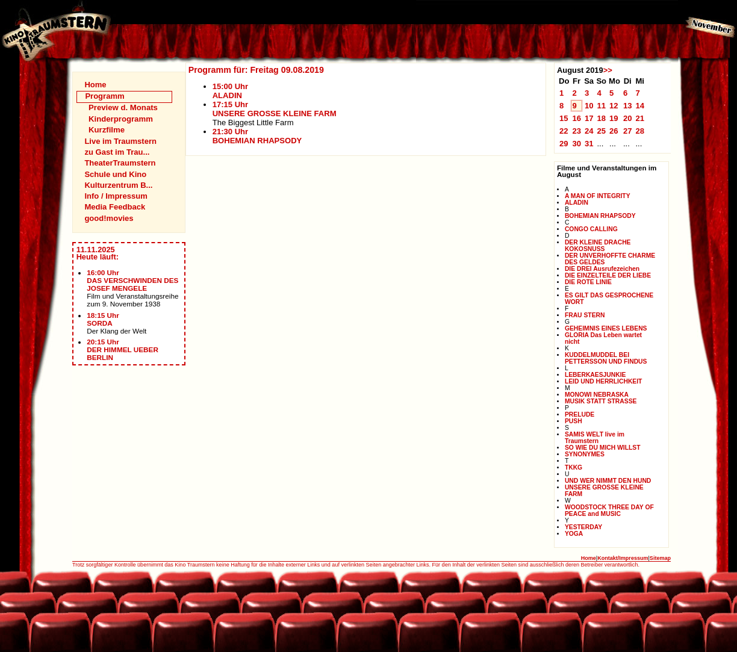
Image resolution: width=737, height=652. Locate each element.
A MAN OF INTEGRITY (597, 196)
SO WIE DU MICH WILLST (603, 447)
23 (576, 130)
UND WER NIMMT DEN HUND (608, 480)
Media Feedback (114, 206)
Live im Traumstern (120, 141)
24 (589, 130)
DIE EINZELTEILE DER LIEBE (608, 275)
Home (95, 84)
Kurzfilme (107, 129)
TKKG (573, 467)
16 (576, 118)
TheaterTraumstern (119, 162)
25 (601, 130)
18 (601, 118)
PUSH (573, 421)
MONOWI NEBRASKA (597, 394)
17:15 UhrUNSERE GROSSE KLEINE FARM (275, 109)
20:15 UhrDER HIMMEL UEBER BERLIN (122, 349)
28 (639, 130)
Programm (104, 96)
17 (589, 118)
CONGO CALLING (591, 229)
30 (576, 143)
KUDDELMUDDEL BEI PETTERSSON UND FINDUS (606, 358)
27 (627, 130)
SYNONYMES (585, 454)
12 (613, 105)
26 (613, 130)
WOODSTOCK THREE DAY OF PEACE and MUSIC (609, 510)
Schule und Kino (115, 174)
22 (563, 130)
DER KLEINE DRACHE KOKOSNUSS (598, 245)
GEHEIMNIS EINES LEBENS (606, 328)
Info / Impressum (115, 195)
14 (639, 105)
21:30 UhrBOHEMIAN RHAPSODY (257, 136)
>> (607, 70)
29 (563, 143)
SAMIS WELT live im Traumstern (594, 437)
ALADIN (576, 202)
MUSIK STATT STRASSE (601, 401)
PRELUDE (579, 414)
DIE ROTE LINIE (588, 282)
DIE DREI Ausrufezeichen (602, 268)
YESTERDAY (583, 527)
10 (589, 105)
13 (627, 105)
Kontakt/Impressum (622, 558)
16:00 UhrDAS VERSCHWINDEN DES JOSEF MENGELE (132, 280)
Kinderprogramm (121, 118)
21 (639, 118)
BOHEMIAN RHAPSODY (600, 216)
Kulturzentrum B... (118, 185)
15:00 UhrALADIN (230, 91)
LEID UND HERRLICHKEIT (603, 381)
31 (589, 143)
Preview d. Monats (123, 107)
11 (601, 105)
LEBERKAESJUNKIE (595, 374)
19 (613, 118)
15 (563, 118)
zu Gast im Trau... (116, 152)
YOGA (574, 533)
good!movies (108, 218)
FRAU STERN (585, 315)
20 (627, 118)
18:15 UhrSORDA (103, 319)
